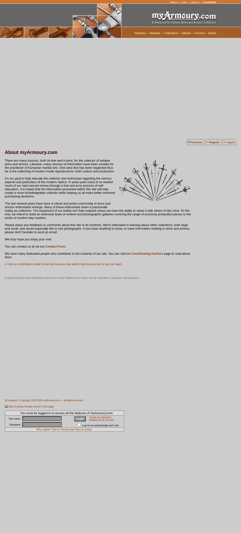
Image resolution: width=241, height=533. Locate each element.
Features (140, 33)
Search (195, 2)
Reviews (155, 33)
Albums (186, 33)
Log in (231, 142)
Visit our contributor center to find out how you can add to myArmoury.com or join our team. (64, 264)
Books (212, 33)
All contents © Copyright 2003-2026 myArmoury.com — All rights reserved (44, 400)
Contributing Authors (147, 253)
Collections (171, 33)
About (174, 2)
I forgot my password (100, 417)
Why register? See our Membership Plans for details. (64, 429)
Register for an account (101, 420)
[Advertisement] (47, 88)
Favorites (196, 142)
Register (214, 142)
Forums (199, 33)
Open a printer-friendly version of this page (31, 406)
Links (184, 2)
